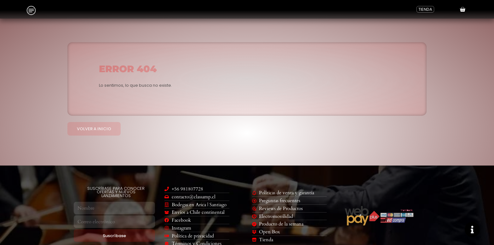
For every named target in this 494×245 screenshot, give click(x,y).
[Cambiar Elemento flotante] (472, 229)
